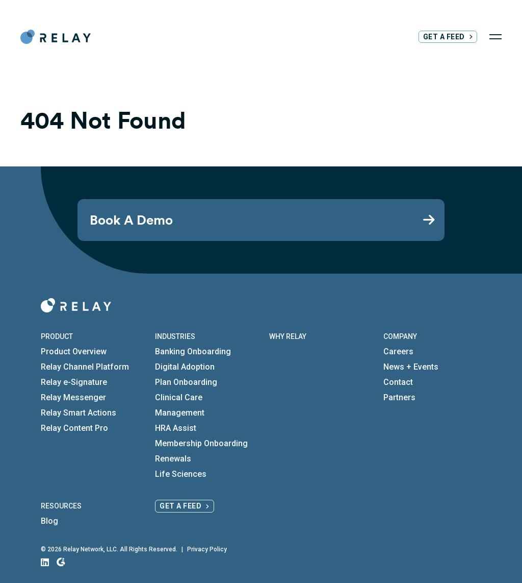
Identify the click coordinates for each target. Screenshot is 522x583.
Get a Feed (444, 37)
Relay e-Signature (74, 382)
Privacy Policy (207, 549)
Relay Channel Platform (85, 367)
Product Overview (74, 351)
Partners (399, 397)
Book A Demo (131, 219)
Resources (61, 506)
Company (400, 336)
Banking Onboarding (193, 351)
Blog (49, 521)
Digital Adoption (185, 367)
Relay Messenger (73, 397)
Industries (175, 336)
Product (57, 336)
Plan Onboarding (186, 382)
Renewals (173, 459)
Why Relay (287, 336)
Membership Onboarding (201, 443)
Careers (398, 351)
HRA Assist (175, 428)
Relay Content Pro (74, 428)
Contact (398, 382)
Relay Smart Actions (78, 413)
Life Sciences (180, 474)
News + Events (410, 367)
